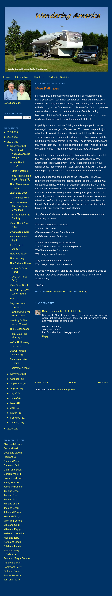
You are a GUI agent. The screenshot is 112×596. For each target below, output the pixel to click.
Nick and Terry (11, 537)
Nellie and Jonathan (14, 533)
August (14, 388)
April (13, 408)
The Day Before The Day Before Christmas (19, 206)
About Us (38, 77)
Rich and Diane (12, 571)
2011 (10, 141)
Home (6, 77)
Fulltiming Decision (59, 77)
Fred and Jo (10, 457)
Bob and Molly (11, 448)
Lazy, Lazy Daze (19, 192)
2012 (10, 137)
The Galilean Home (20, 263)
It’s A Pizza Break (19, 285)
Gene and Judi (11, 465)
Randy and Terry (12, 567)
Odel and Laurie (12, 546)
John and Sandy (12, 512)
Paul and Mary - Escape (17, 558)
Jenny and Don (12, 482)
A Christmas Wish (19, 197)
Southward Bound (19, 231)
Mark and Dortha (13, 520)
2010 (10, 428)
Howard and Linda (13, 478)
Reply (45, 336)
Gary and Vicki (11, 461)
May (13, 403)
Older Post (102, 382)
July (12, 393)
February (15, 417)
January (15, 422)
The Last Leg (17, 258)
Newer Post (41, 382)
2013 (10, 132)
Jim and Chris (11, 491)
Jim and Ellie (10, 499)
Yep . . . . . (15, 298)
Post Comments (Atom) (63, 389)
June (13, 398)
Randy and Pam (12, 562)
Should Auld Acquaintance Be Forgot (20, 154)
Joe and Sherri (11, 508)
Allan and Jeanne (13, 444)
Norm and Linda (12, 542)
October (15, 379)
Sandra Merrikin (12, 575)
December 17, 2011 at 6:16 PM (64, 311)
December (16, 146)
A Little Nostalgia (19, 171)
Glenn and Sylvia (13, 469)
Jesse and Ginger (13, 486)
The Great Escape (19, 329)
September (16, 383)
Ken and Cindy (12, 516)
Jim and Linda (11, 503)
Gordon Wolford (12, 474)
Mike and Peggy (12, 529)
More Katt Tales (18, 253)
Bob (44, 311)
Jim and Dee (10, 495)
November (16, 374)
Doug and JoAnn (13, 452)
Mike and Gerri (12, 525)
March (14, 412)
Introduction (21, 77)
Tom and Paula (12, 579)
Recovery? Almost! (20, 368)
